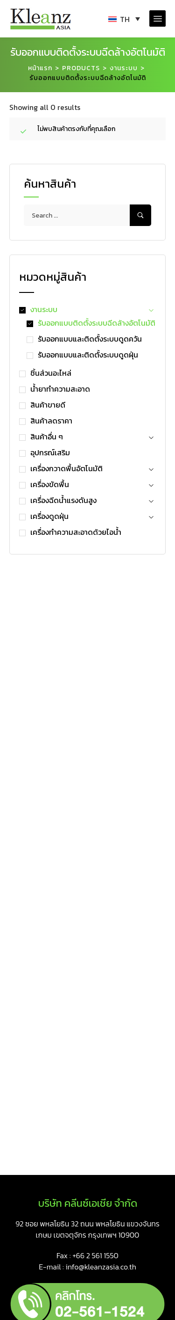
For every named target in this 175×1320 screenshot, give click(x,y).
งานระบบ (124, 68)
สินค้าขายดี (47, 404)
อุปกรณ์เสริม (50, 452)
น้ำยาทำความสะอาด (60, 388)
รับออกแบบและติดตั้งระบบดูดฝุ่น (88, 354)
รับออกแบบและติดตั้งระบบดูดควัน (90, 338)
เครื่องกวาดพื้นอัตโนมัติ (66, 468)
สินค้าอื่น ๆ (46, 436)
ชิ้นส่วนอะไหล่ (50, 373)
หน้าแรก (40, 68)
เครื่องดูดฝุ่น (49, 516)
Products (81, 68)
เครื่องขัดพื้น (49, 484)
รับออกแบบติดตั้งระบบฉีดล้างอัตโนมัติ (96, 322)
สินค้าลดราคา (51, 420)
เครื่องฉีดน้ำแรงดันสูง (63, 500)
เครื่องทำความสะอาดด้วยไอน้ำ (75, 532)
